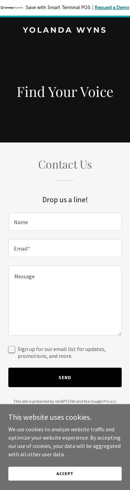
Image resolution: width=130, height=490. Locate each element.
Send (65, 377)
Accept (65, 473)
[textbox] (65, 222)
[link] (65, 30)
